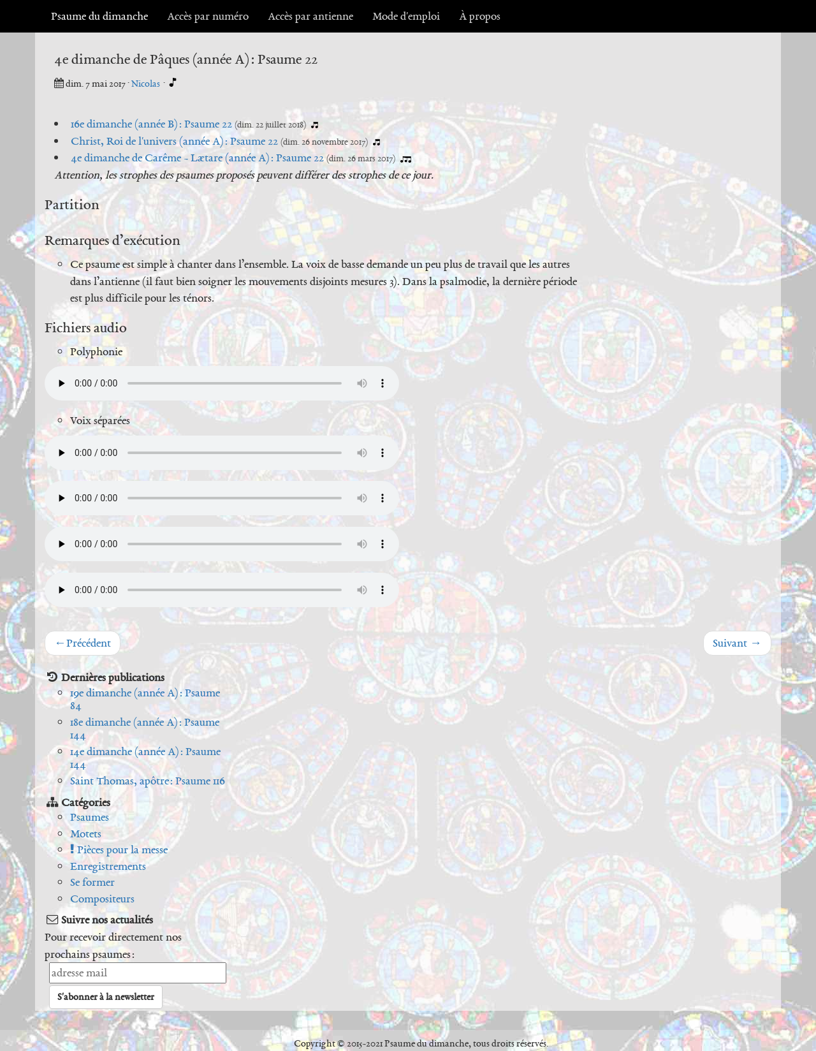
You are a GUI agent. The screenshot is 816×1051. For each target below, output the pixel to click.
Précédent (82, 642)
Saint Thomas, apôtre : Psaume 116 (147, 780)
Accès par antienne (310, 16)
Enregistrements (108, 866)
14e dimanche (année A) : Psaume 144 (145, 758)
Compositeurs (102, 898)
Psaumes (89, 817)
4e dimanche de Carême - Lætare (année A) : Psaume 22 (197, 157)
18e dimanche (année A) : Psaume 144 (144, 728)
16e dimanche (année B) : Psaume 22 (151, 123)
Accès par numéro (208, 16)
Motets (85, 833)
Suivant (737, 642)
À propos (479, 16)
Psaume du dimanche (99, 16)
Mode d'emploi (406, 16)
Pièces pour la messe (119, 849)
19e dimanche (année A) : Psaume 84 (145, 699)
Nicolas (146, 83)
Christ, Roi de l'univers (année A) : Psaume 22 (174, 141)
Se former (92, 882)
